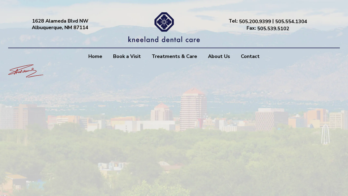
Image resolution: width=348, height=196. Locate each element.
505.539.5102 (273, 28)
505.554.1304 (291, 21)
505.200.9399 (255, 21)
